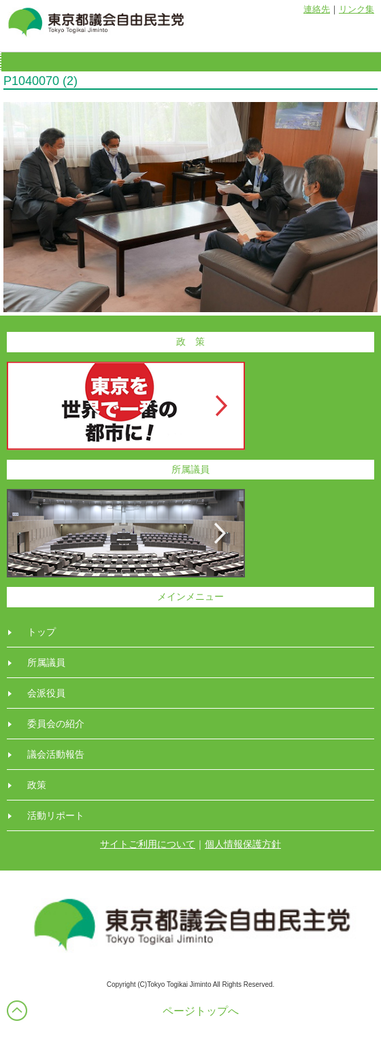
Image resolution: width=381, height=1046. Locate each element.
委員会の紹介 (55, 723)
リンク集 (356, 9)
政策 (36, 784)
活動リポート (55, 815)
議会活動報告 (55, 754)
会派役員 (46, 693)
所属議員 (46, 662)
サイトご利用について (147, 844)
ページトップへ (201, 1011)
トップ (41, 631)
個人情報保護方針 (243, 844)
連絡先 (316, 9)
